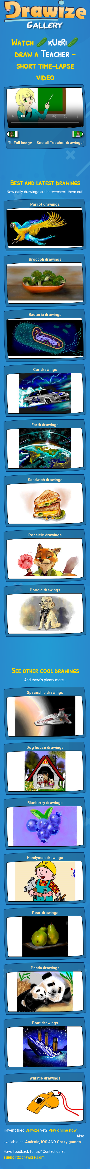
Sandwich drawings (45, 480)
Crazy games (69, 1142)
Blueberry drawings (45, 802)
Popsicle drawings (45, 535)
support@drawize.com (24, 1157)
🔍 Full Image (20, 143)
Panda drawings (45, 968)
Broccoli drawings (45, 259)
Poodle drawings (45, 590)
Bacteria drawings (45, 314)
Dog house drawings (45, 747)
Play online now (62, 1130)
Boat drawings (45, 1023)
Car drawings (45, 369)
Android (32, 1142)
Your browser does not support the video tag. (45, 107)
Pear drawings (45, 912)
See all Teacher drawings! (60, 142)
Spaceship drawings (45, 692)
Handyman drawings (45, 857)
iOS (44, 1142)
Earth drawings (45, 425)
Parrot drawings (45, 204)
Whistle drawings (45, 1078)
